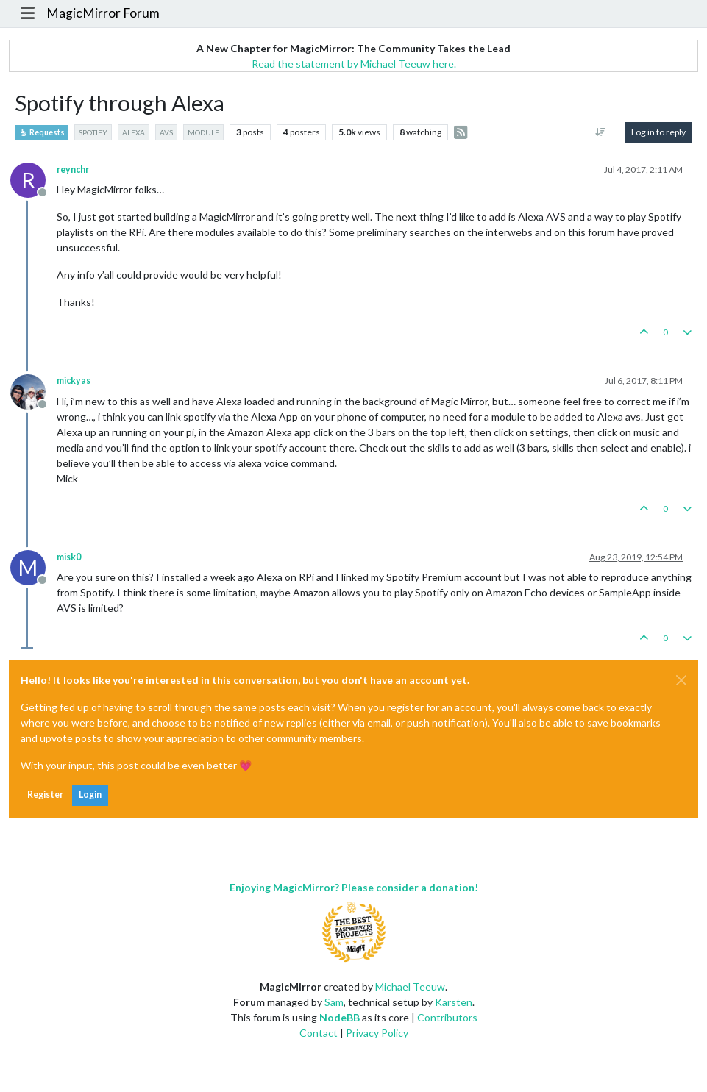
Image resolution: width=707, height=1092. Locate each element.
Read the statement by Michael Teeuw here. (354, 63)
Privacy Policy (377, 1033)
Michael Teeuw (410, 986)
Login (90, 794)
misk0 (69, 557)
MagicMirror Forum (103, 13)
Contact (318, 1033)
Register (45, 794)
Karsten (453, 1002)
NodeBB (339, 1017)
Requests (41, 132)
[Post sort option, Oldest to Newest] (601, 132)
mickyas (73, 380)
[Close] (681, 680)
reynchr (73, 169)
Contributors (447, 1017)
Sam (334, 1002)
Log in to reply (658, 132)
